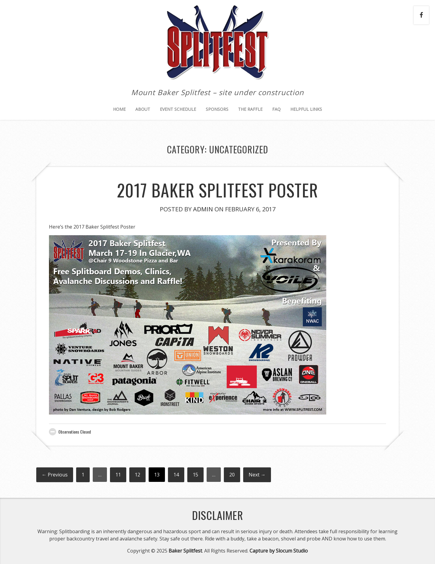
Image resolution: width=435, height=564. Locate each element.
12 (137, 474)
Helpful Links (306, 109)
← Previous (55, 474)
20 (232, 474)
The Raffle (250, 109)
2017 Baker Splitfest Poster (217, 189)
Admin (203, 209)
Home (119, 109)
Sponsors (217, 109)
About (142, 109)
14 (176, 474)
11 (118, 474)
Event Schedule (178, 109)
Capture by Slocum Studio (279, 550)
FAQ (276, 109)
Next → (257, 474)
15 (195, 474)
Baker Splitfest (185, 550)
